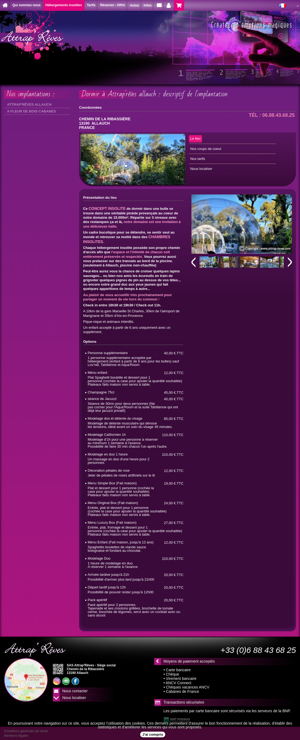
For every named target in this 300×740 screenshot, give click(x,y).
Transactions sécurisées (184, 702)
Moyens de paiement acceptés (189, 661)
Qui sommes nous (26, 5)
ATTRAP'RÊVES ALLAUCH (29, 104)
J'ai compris (152, 734)
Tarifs (91, 5)
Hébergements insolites (63, 5)
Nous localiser (74, 698)
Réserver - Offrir (112, 5)
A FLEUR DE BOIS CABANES (31, 111)
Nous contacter (75, 691)
